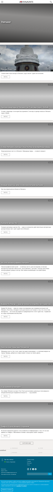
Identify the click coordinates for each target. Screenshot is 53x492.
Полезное (29, 463)
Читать (5, 76)
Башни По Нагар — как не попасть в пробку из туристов (26, 304)
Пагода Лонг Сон (8, 69)
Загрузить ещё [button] (26, 443)
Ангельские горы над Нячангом (15, 347)
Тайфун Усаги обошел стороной (15, 427)
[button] (2, 2)
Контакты (3, 469)
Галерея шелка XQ (9, 223)
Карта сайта (4, 470)
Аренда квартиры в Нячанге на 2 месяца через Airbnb (25, 107)
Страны (29, 461)
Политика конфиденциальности (9, 472)
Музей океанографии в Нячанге (15, 263)
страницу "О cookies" (21, 485)
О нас (28, 464)
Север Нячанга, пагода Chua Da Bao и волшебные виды (25, 147)
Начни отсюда (30, 459)
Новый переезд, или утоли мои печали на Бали (22, 185)
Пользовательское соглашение (8, 474)
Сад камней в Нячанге (11, 387)
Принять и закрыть (7, 489)
